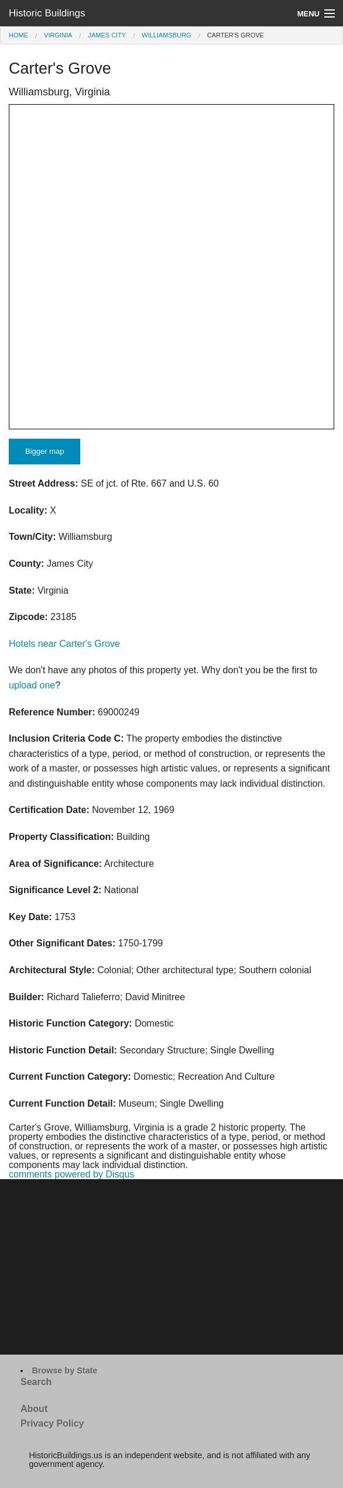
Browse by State (64, 1370)
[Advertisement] (171, 1267)
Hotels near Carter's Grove (64, 644)
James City (107, 35)
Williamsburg (166, 35)
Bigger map (44, 451)
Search (36, 1382)
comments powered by (71, 1174)
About (33, 1409)
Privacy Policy (52, 1423)
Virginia (58, 35)
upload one (32, 685)
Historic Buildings (47, 13)
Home (18, 35)
